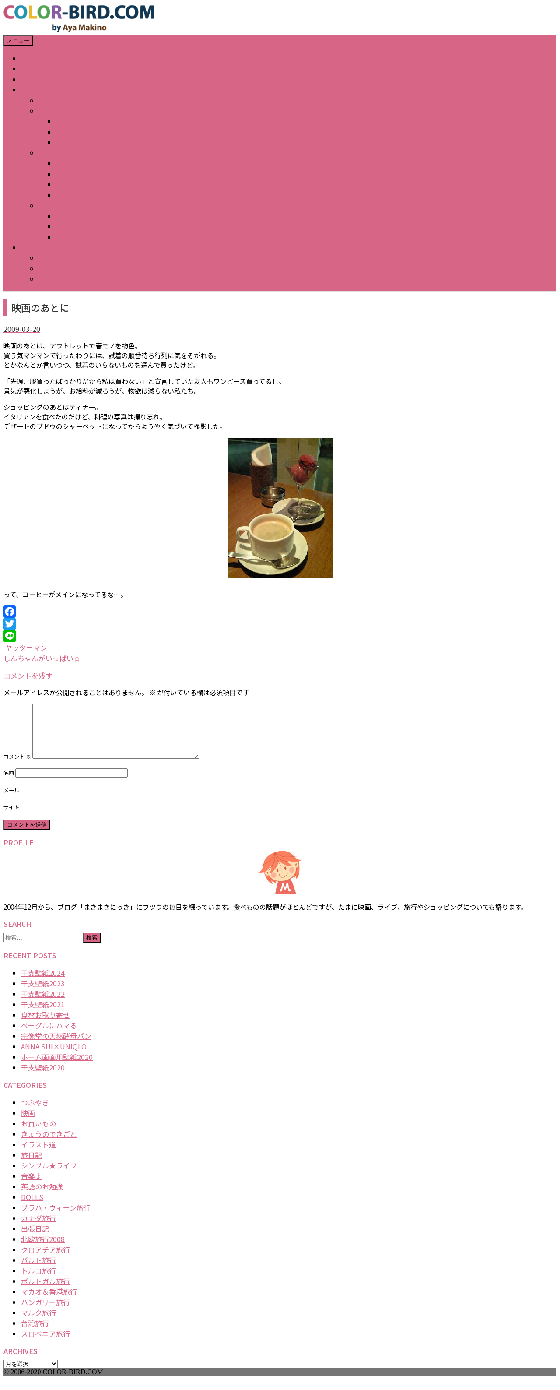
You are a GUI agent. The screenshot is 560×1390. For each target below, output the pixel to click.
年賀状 (49, 100)
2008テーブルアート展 (91, 132)
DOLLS (32, 1207)
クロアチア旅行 (45, 1260)
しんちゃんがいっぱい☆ (43, 658)
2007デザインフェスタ (92, 184)
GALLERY (35, 89)
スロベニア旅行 (45, 1344)
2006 (46, 205)
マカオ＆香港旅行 (49, 1302)
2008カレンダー (81, 121)
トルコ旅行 (38, 1281)
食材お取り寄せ (45, 1025)
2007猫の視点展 (81, 195)
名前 (9, 783)
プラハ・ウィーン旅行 (56, 1218)
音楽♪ (31, 1186)
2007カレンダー (81, 163)
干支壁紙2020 (43, 1078)
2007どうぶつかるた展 (92, 174)
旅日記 (31, 1165)
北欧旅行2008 (43, 1249)
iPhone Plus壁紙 (64, 279)
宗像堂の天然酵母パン (56, 1046)
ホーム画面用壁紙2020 (57, 1067)
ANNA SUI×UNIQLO (54, 1057)
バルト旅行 (38, 1270)
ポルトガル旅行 (45, 1291)
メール (11, 801)
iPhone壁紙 (56, 258)
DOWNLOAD (40, 247)
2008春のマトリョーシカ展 (99, 142)
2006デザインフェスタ (92, 226)
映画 (28, 1123)
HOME (31, 58)
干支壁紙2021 (43, 1015)
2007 (46, 153)
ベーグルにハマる (49, 1036)
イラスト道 (38, 1155)
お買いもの (38, 1134)
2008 (46, 111)
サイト (11, 818)
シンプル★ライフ (49, 1176)
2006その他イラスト (88, 237)
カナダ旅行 (38, 1228)
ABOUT (33, 68)
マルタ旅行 (38, 1323)
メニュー (18, 40)
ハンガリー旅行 (45, 1312)
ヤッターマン (25, 647)
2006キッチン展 (81, 216)
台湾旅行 (35, 1333)
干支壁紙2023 (43, 994)
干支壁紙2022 (43, 1004)
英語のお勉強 (42, 1197)
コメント (17, 767)
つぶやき (35, 1113)
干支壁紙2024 (43, 983)
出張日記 (35, 1239)
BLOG (30, 79)
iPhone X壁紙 (59, 268)
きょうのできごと (49, 1144)
